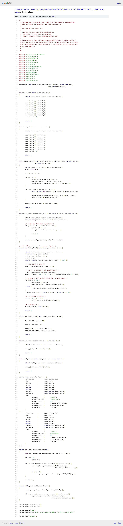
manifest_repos (37, 9)
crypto (17, 12)
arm (101, 9)
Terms (22, 523)
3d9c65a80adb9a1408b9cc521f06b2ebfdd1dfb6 (71, 9)
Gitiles (11, 523)
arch (96, 9)
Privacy (17, 523)
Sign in (119, 3)
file (53, 16)
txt (115, 523)
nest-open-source (21, 9)
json (119, 523)
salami (48, 9)
